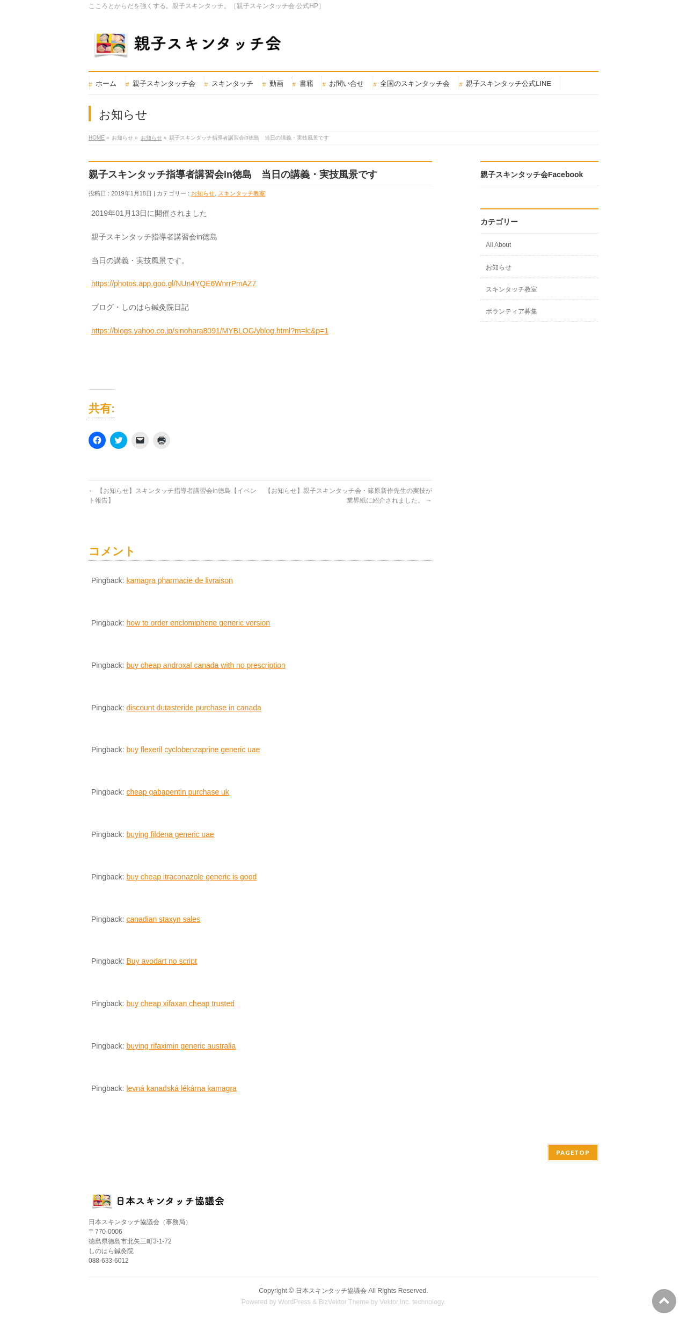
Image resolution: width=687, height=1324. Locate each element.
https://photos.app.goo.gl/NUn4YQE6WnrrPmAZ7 (173, 283)
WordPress (294, 1302)
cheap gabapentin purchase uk (177, 792)
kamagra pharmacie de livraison (179, 580)
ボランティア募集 (511, 311)
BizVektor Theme (344, 1302)
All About (498, 245)
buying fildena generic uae (170, 834)
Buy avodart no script (161, 961)
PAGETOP (573, 1152)
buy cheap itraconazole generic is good (191, 876)
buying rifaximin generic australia (181, 1046)
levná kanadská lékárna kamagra (181, 1088)
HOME (97, 138)
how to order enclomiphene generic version (198, 623)
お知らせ (151, 138)
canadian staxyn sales (163, 919)
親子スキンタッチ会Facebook (531, 174)
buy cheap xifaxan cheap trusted (180, 1003)
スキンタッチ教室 (241, 193)
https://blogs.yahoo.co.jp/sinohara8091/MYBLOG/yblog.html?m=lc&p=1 (209, 330)
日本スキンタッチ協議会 (331, 1290)
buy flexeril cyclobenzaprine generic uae (193, 749)
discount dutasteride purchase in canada (193, 707)
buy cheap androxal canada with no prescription (206, 665)
